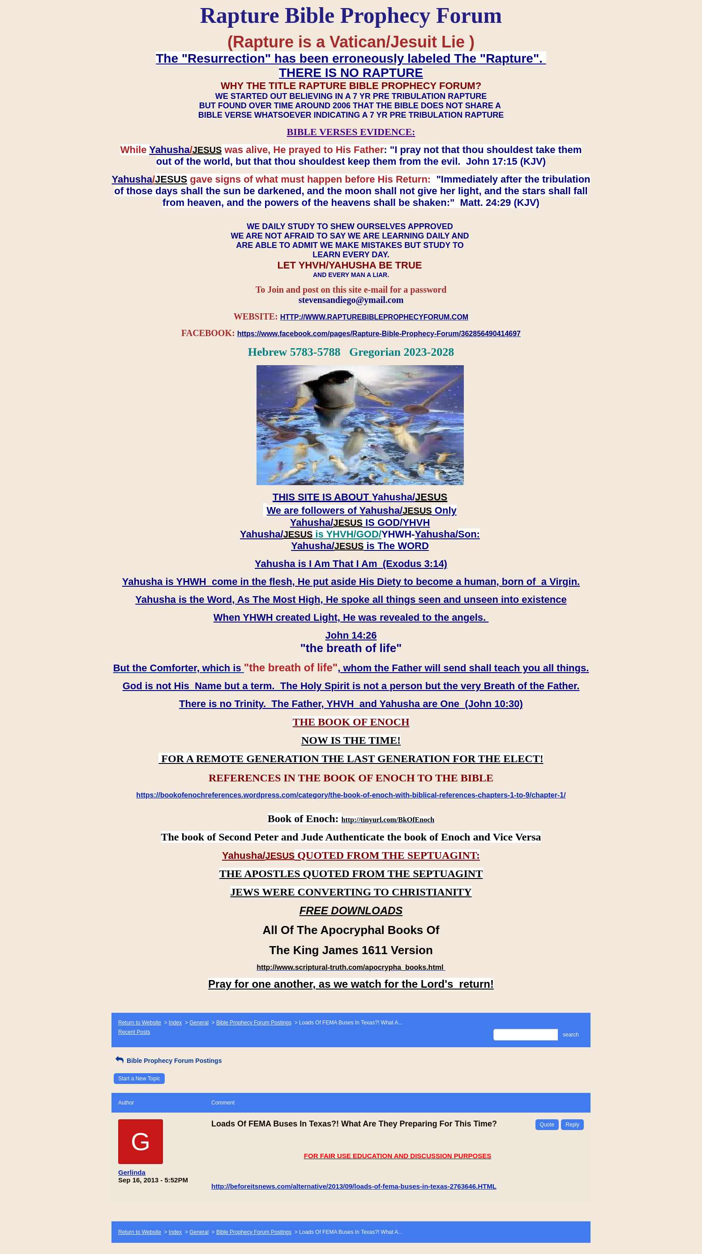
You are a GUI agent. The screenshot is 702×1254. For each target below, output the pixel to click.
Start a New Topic (139, 1078)
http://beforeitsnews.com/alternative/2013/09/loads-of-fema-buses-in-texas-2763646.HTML (354, 1186)
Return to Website (139, 1022)
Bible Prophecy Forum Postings (253, 1022)
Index (175, 1022)
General (199, 1022)
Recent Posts (134, 1032)
